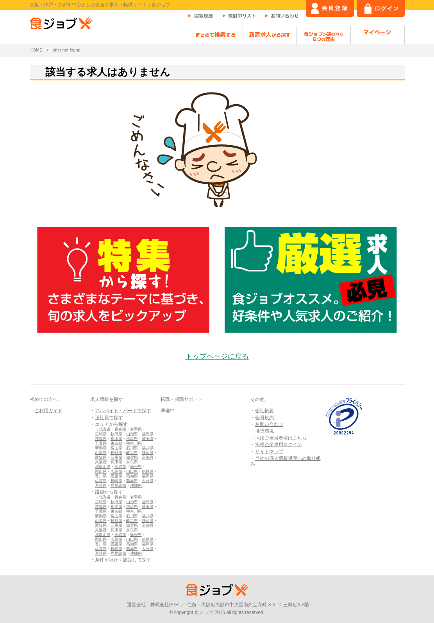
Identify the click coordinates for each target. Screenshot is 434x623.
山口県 (132, 471)
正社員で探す (109, 417)
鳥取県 (120, 467)
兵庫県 (116, 462)
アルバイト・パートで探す (123, 410)
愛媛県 (116, 476)
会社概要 (264, 410)
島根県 (136, 467)
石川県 (132, 448)
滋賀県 (132, 457)
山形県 (132, 434)
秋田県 (116, 434)
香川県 (101, 476)
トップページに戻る (217, 356)
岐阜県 (132, 452)
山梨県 (101, 452)
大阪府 (101, 462)
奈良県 (132, 462)
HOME (36, 50)
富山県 (116, 448)
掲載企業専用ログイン (278, 444)
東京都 (116, 443)
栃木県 (116, 438)
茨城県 (101, 438)
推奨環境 (264, 431)
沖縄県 (136, 485)
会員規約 (264, 417)
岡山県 (101, 471)
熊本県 (132, 481)
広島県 (116, 471)
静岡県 (148, 452)
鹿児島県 (118, 485)
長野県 (116, 452)
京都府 (148, 457)
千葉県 (101, 443)
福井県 (148, 448)
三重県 (116, 457)
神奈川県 (134, 443)
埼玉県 (148, 438)
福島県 (148, 434)
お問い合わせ (269, 424)
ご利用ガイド (48, 410)
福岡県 (148, 476)
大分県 (148, 481)
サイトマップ (269, 451)
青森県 (120, 429)
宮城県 (101, 434)
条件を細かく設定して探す (123, 559)
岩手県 (136, 429)
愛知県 (101, 457)
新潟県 (101, 448)
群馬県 (132, 438)
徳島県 (148, 471)
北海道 (105, 429)
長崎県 (116, 481)
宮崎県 (101, 485)
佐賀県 (101, 481)
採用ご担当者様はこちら (281, 438)
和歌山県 (103, 467)
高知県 (132, 476)
